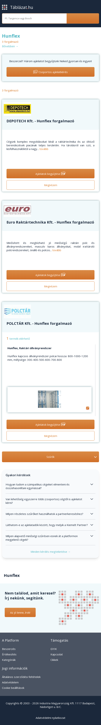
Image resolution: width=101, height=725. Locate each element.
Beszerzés (9, 649)
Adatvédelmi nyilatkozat (50, 718)
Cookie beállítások (13, 688)
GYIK (53, 649)
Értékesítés (9, 654)
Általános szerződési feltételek (21, 677)
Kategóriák (9, 660)
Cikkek (54, 660)
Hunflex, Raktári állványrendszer (29, 348)
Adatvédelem (10, 682)
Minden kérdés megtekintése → (51, 551)
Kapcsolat (56, 654)
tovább (43, 149)
